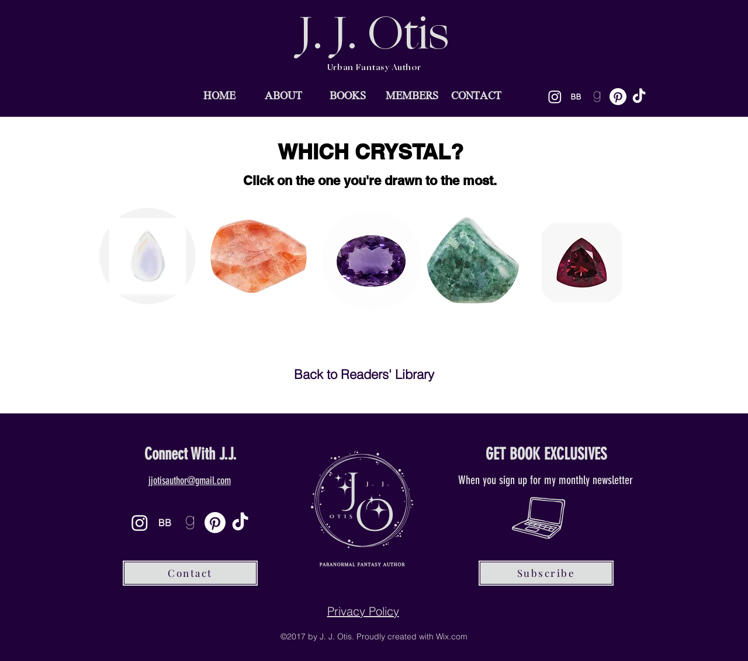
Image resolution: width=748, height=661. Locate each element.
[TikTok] (639, 96)
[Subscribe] (546, 573)
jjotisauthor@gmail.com (189, 480)
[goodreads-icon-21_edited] (596, 96)
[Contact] (190, 573)
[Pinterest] (618, 96)
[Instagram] (554, 96)
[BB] (575, 96)
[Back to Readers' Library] (364, 375)
